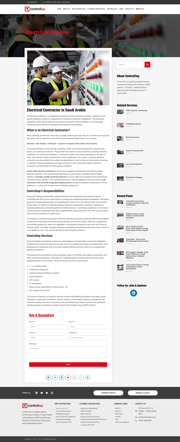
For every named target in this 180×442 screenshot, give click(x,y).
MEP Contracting (79, 9)
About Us (66, 9)
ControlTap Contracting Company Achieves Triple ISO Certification (137, 203)
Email (71, 322)
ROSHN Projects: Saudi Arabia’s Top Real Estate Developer (135, 216)
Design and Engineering (89, 408)
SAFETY (118, 408)
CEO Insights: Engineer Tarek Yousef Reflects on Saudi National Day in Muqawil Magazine (137, 255)
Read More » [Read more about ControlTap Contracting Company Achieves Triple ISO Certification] (129, 207)
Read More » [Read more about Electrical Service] (129, 140)
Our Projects (112, 9)
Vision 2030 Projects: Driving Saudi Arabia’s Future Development (137, 267)
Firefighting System (133, 124)
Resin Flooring (86, 414)
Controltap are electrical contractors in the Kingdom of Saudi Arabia (59, 241)
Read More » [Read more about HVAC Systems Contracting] (129, 113)
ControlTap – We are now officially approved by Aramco (137, 240)
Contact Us (129, 9)
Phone (32, 333)
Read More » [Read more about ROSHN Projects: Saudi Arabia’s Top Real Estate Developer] (129, 220)
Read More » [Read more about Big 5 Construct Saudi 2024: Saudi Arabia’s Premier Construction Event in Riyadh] (129, 233)
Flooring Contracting (96, 9)
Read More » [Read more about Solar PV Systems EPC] (129, 153)
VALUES (118, 417)
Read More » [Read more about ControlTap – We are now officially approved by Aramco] (129, 243)
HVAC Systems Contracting (136, 110)
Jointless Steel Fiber (88, 425)
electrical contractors (59, 177)
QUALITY (118, 411)
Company (73, 333)
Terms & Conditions (122, 422)
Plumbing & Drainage (134, 177)
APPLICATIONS (86, 411)
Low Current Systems (134, 164)
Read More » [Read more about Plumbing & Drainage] (129, 180)
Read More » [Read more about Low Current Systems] (129, 166)
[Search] (147, 64)
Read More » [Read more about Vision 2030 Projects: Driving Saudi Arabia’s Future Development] (129, 271)
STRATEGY (119, 414)
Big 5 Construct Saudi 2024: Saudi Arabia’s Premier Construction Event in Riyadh (137, 228)
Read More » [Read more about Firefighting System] (129, 126)
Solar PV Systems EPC (134, 151)
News (121, 9)
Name (31, 322)
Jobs (117, 419)
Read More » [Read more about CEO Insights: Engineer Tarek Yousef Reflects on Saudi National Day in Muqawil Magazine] (129, 260)
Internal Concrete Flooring (90, 422)
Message (33, 344)
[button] (48, 377)
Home (59, 9)
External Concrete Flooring (90, 417)
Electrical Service (132, 137)
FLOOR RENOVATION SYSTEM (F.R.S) (93, 419)
